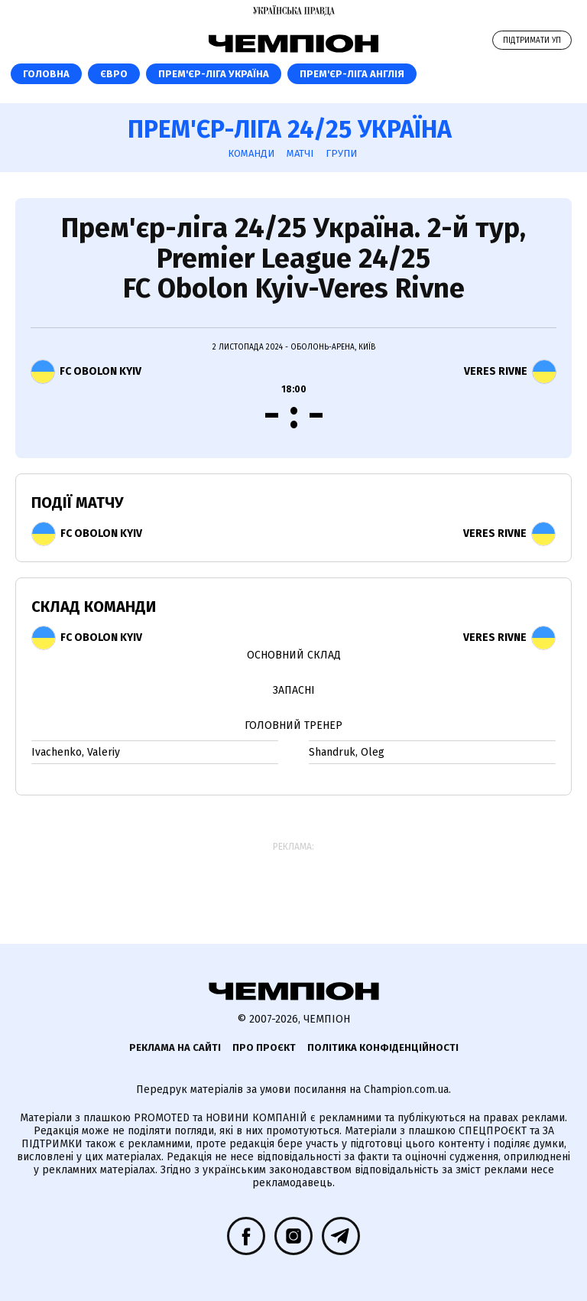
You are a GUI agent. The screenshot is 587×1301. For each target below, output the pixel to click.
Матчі (300, 153)
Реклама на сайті (175, 1047)
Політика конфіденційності (383, 1047)
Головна (46, 74)
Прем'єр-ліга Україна (213, 74)
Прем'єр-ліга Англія (352, 74)
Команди (251, 153)
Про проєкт (264, 1047)
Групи (341, 153)
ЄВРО (114, 74)
